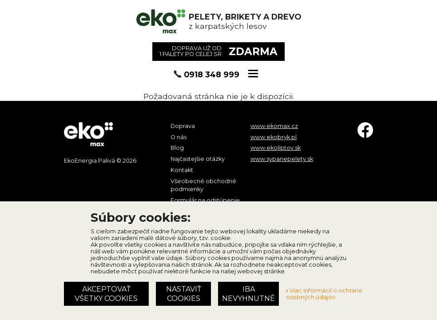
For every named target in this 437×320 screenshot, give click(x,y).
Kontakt (182, 170)
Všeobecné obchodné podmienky (203, 185)
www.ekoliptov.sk (275, 147)
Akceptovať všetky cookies (106, 294)
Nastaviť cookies (183, 294)
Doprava (183, 126)
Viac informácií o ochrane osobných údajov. (324, 293)
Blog (177, 147)
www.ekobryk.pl (273, 137)
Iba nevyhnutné (248, 294)
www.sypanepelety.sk (281, 159)
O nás (179, 137)
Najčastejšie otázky (198, 159)
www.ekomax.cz (274, 126)
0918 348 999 (211, 74)
